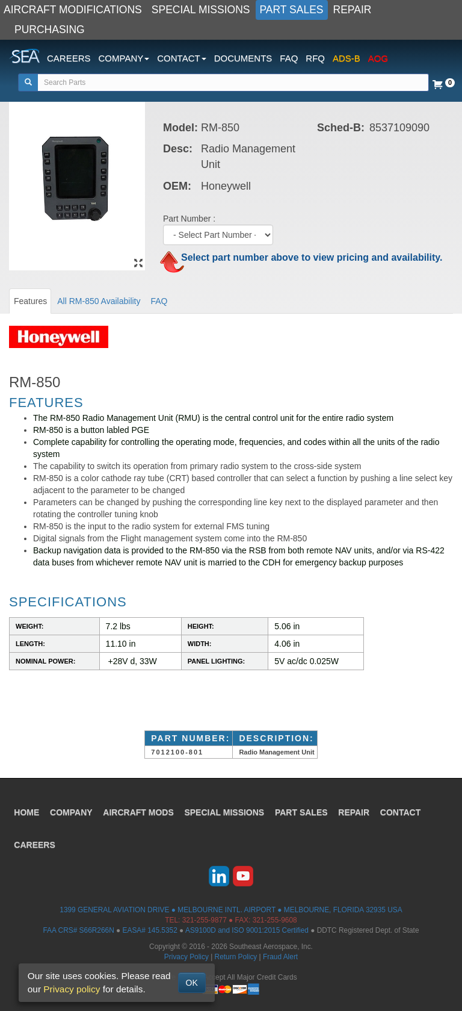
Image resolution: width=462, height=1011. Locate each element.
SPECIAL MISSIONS (201, 10)
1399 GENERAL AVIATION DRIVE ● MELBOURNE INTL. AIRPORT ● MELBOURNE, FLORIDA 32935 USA (231, 910)
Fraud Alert (280, 957)
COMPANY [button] (124, 58)
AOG (378, 58)
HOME (27, 811)
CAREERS (69, 58)
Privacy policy (71, 989)
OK (192, 983)
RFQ (315, 58)
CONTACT (401, 811)
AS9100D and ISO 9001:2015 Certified (247, 930)
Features (30, 301)
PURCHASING (49, 29)
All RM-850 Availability (98, 301)
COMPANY (72, 811)
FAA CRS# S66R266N (78, 930)
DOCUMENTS (243, 58)
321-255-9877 (204, 920)
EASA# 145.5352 (150, 930)
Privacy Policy (186, 957)
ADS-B (346, 58)
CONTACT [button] (181, 58)
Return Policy (236, 957)
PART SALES (292, 10)
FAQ (289, 58)
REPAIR (352, 10)
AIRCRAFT (139, 811)
